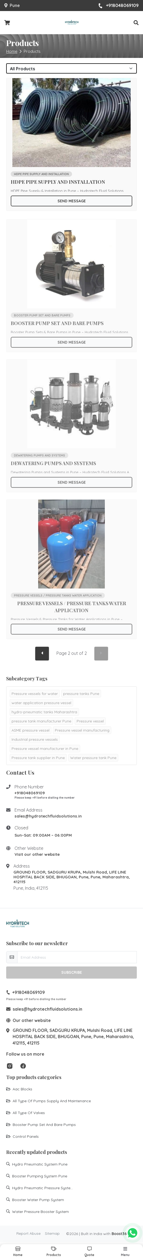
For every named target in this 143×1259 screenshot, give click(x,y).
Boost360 (120, 1233)
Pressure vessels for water (35, 693)
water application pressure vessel (41, 702)
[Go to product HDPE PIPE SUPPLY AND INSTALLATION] (71, 123)
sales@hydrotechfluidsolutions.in (48, 816)
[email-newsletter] (77, 957)
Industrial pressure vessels (35, 739)
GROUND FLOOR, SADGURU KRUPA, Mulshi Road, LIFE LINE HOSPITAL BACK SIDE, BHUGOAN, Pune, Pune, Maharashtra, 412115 (71, 877)
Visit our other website (37, 854)
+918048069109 (118, 6)
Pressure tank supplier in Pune (38, 757)
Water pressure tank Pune (93, 757)
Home (11, 51)
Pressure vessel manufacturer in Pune (45, 748)
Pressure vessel (90, 721)
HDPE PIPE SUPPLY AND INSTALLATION (58, 183)
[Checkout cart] (7, 22)
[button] (136, 23)
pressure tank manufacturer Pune (41, 721)
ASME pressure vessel (30, 730)
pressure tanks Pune (81, 693)
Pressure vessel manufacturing (82, 730)
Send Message (72, 202)
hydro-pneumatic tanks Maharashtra (44, 712)
